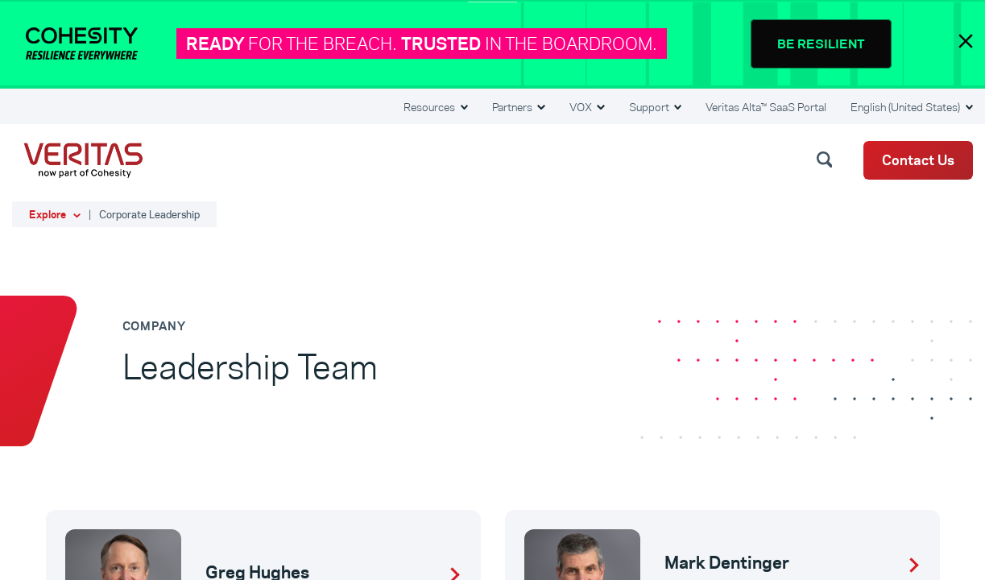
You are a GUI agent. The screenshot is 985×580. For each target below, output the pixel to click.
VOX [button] (581, 107)
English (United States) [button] (906, 107)
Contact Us (918, 160)
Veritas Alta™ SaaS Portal (766, 107)
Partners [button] (513, 107)
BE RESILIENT (821, 44)
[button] (827, 158)
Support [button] (650, 107)
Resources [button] (430, 107)
